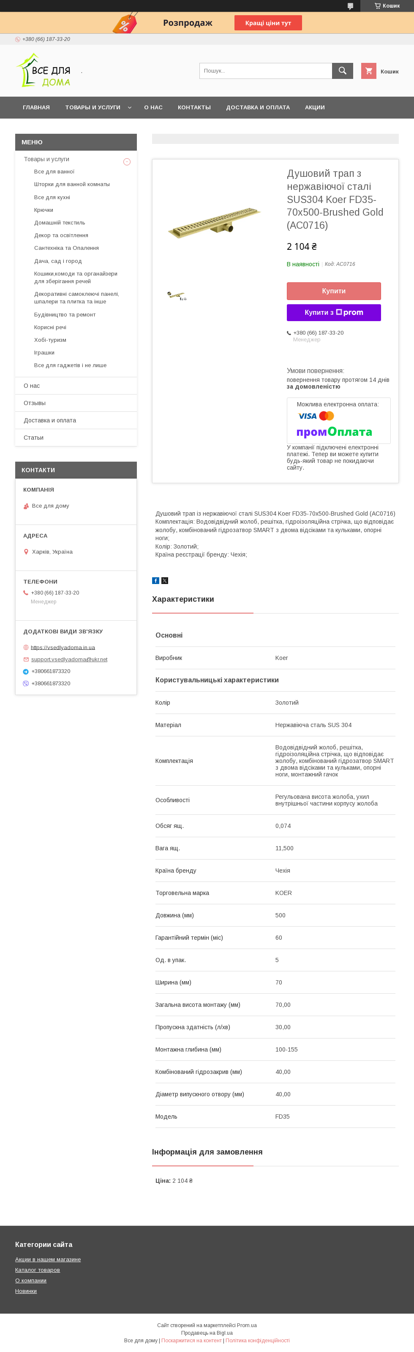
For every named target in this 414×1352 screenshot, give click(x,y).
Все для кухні (52, 197)
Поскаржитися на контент (191, 1341)
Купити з (334, 312)
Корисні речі (50, 327)
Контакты (194, 107)
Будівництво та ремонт (64, 314)
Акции (315, 107)
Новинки (26, 1291)
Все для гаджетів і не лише (70, 365)
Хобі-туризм (50, 340)
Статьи (34, 437)
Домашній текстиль (59, 222)
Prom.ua (247, 1325)
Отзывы (35, 403)
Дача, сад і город (58, 261)
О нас (153, 107)
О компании (30, 1280)
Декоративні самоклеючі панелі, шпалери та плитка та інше (76, 298)
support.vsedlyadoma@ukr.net (69, 659)
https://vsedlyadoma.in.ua (63, 647)
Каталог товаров (37, 1270)
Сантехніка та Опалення (66, 248)
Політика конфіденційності (258, 1341)
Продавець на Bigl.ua (207, 1333)
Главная (36, 107)
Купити (334, 291)
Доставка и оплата (258, 107)
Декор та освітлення (61, 235)
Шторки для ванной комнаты (72, 184)
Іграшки (44, 352)
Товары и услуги (92, 107)
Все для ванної (54, 171)
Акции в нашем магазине (48, 1259)
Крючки (43, 210)
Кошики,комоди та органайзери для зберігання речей (75, 277)
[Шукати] (342, 71)
